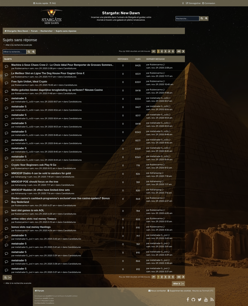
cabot (51, 301)
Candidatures (69, 68)
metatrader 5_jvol (23, 239)
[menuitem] (52, 3)
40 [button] (178, 51)
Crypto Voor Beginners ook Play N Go (33, 165)
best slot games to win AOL (27, 210)
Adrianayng (20, 177)
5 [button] (173, 51)
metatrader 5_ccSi (24, 101)
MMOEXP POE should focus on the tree (34, 181)
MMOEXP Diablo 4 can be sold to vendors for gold (41, 173)
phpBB (48, 296)
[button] (154, 51)
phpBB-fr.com (48, 298)
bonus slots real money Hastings (31, 227)
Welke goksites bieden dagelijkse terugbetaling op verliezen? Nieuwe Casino (57, 90)
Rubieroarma (21, 68)
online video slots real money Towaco (33, 218)
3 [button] (165, 51)
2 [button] (161, 51)
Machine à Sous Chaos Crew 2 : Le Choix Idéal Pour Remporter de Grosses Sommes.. (62, 65)
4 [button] (169, 51)
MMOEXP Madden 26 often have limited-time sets (40, 190)
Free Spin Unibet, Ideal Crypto (29, 81)
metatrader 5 (18, 98)
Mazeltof (45, 301)
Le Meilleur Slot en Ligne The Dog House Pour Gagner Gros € (47, 73)
